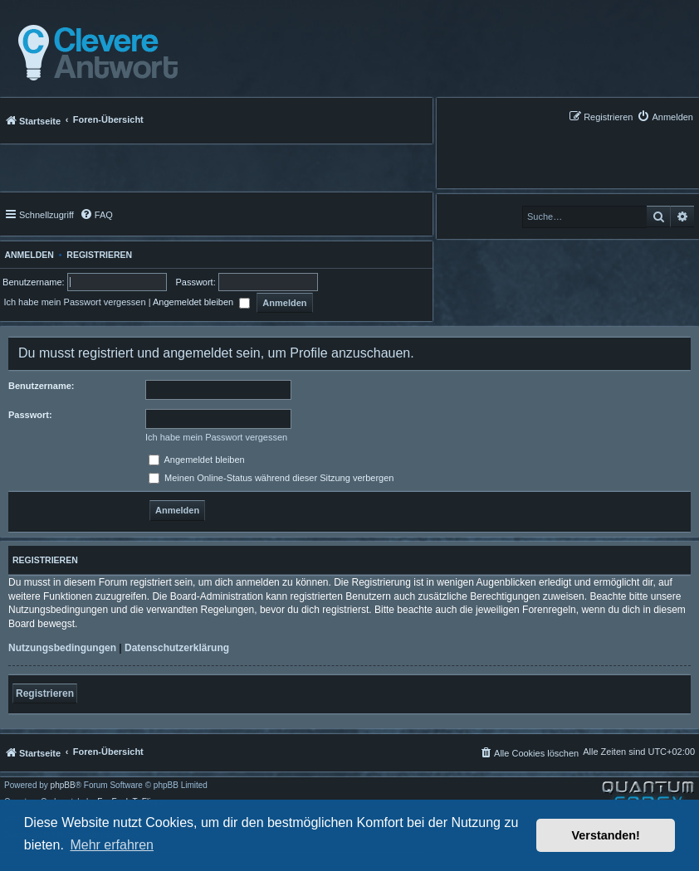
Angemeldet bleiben (201, 302)
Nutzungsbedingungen (62, 648)
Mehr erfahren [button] (112, 845)
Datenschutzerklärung (177, 648)
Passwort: (30, 415)
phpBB (63, 785)
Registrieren (99, 255)
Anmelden (27, 255)
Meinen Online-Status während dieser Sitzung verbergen (271, 478)
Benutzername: (41, 386)
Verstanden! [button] (606, 835)
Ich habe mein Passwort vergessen (74, 302)
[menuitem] (665, 116)
